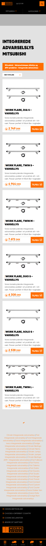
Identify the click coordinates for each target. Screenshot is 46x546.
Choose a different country (18, 513)
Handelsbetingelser (14, 509)
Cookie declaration (14, 518)
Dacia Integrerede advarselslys (28, 440)
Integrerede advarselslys (28, 68)
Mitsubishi (9, 65)
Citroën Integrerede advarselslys (21, 435)
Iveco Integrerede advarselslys (19, 443)
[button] (12, 75)
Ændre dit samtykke (13, 522)
